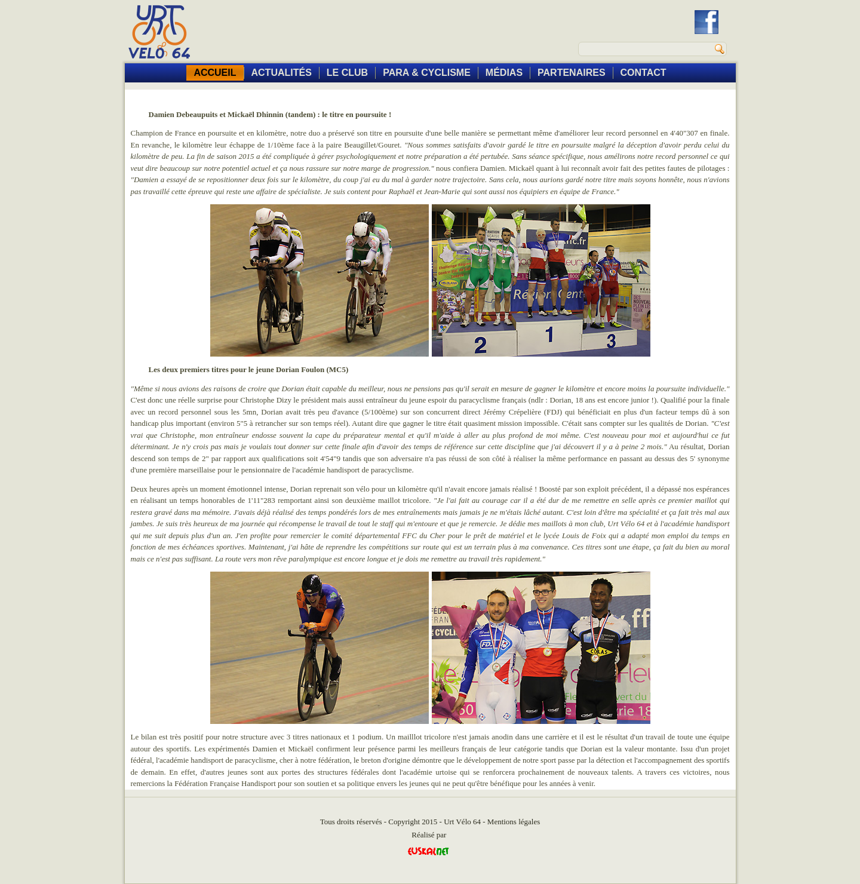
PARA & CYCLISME (427, 72)
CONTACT (643, 72)
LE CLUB (347, 72)
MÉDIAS (504, 72)
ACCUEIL (215, 72)
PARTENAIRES (572, 72)
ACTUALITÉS (281, 72)
